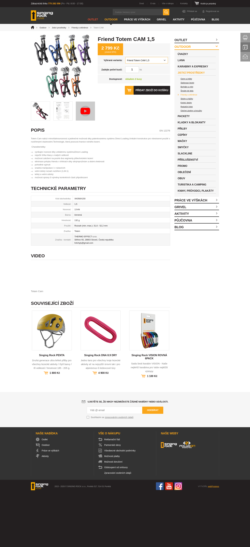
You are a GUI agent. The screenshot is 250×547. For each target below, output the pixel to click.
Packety (184, 116)
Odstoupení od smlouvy (116, 521)
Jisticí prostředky (59, 28)
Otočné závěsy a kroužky (191, 111)
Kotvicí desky (186, 103)
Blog (215, 19)
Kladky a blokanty (192, 122)
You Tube (169, 540)
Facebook (160, 540)
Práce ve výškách (137, 19)
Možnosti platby (112, 510)
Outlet (93, 19)
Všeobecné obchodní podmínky (120, 505)
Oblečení (184, 172)
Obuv (181, 178)
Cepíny (182, 135)
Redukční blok (186, 107)
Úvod (141, 3)
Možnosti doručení (113, 516)
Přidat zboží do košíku (151, 90)
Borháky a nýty (186, 87)
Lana (181, 60)
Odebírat (152, 464)
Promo (182, 166)
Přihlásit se (192, 11)
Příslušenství (188, 159)
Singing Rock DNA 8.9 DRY (100, 409)
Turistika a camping (192, 184)
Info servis (245, 47)
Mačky (182, 141)
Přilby (182, 128)
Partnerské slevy (112, 499)
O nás (152, 3)
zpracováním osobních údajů (119, 471)
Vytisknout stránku (245, 37)
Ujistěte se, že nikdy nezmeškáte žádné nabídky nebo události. (128, 456)
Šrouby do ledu (186, 91)
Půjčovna (198, 19)
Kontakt (245, 57)
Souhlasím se (112, 471)
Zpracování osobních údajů (117, 527)
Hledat (166, 12)
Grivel (161, 19)
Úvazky (183, 54)
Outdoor (111, 19)
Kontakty (184, 3)
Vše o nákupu (168, 3)
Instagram (178, 540)
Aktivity (178, 19)
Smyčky (183, 147)
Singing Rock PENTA (52, 409)
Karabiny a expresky (193, 66)
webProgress (213, 541)
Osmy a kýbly (186, 79)
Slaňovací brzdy (187, 83)
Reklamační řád (112, 494)
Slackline (185, 153)
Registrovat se (212, 11)
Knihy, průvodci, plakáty (196, 190)
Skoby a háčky (186, 99)
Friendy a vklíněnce (80, 28)
